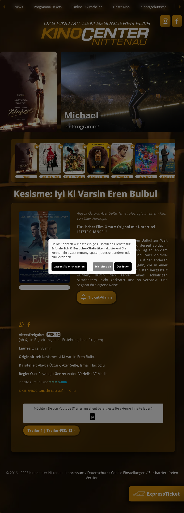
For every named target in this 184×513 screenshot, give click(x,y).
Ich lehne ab (103, 266)
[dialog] (92, 256)
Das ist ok (123, 266)
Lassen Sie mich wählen (69, 266)
